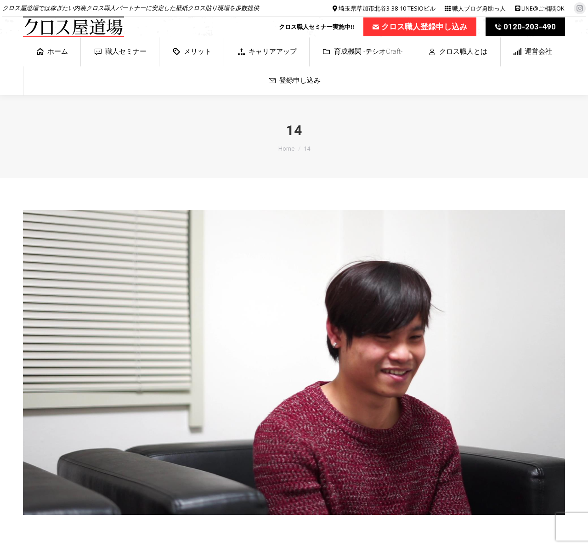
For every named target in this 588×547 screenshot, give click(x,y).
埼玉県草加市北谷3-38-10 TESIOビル (387, 8)
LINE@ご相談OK (543, 8)
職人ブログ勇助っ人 (479, 8)
